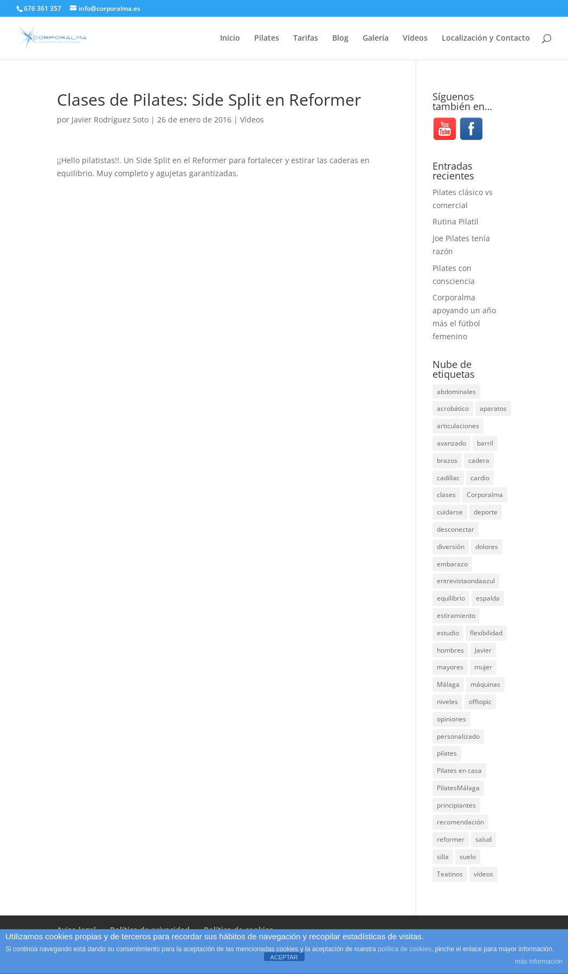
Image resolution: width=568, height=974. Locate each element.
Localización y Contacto (486, 38)
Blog (340, 38)
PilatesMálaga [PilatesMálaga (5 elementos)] (458, 787)
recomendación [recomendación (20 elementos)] (460, 822)
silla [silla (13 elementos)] (443, 856)
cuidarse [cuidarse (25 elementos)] (450, 512)
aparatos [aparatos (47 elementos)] (493, 408)
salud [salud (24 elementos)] (483, 839)
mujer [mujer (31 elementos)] (483, 667)
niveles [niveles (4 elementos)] (447, 701)
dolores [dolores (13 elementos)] (486, 546)
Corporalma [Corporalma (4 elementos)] (485, 494)
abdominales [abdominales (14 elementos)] (456, 391)
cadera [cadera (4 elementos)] (478, 460)
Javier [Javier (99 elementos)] (483, 650)
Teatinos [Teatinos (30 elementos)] (450, 874)
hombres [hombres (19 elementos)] (450, 650)
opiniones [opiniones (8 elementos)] (451, 719)
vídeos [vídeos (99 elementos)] (483, 874)
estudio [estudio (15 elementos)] (448, 632)
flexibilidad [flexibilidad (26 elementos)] (486, 632)
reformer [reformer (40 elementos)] (450, 839)
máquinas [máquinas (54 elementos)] (485, 684)
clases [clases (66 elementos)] (446, 494)
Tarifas (305, 38)
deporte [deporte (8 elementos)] (486, 512)
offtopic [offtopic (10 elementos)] (480, 701)
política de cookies (404, 949)
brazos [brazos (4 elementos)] (447, 460)
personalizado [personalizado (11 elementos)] (458, 736)
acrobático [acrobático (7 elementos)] (453, 408)
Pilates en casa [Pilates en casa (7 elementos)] (459, 770)
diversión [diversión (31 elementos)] (450, 546)
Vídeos (415, 38)
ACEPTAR (284, 957)
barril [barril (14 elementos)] (485, 443)
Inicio (230, 38)
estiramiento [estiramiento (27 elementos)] (456, 615)
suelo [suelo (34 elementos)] (468, 856)
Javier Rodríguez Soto (110, 119)
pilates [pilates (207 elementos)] (447, 753)
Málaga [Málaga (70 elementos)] (448, 684)
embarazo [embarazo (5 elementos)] (452, 564)
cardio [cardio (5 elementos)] (479, 477)
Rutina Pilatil (456, 221)
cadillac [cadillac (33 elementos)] (448, 477)
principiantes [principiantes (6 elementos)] (456, 805)
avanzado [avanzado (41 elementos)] (451, 443)
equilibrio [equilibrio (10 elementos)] (451, 598)
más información (539, 961)
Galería (376, 38)
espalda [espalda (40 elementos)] (488, 598)
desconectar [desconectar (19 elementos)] (455, 529)
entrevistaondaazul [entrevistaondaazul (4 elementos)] (466, 580)
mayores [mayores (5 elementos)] (450, 667)
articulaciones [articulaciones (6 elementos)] (458, 425)
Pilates (266, 38)
